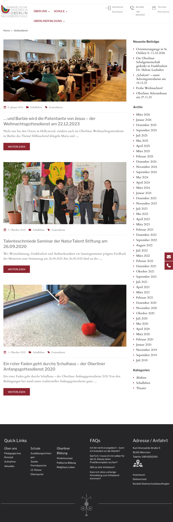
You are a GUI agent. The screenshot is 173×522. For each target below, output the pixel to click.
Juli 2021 (141, 282)
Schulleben (36, 107)
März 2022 (143, 256)
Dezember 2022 (146, 235)
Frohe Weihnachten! (149, 88)
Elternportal (163, 11)
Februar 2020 (144, 339)
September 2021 (146, 277)
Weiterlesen (16, 146)
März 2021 (143, 292)
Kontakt (140, 7)
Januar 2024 (143, 193)
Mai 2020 (142, 324)
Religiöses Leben (66, 467)
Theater (141, 388)
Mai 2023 (142, 214)
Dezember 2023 (146, 198)
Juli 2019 (141, 360)
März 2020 (143, 334)
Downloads (117, 11)
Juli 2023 (141, 209)
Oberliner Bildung (48, 21)
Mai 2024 (142, 177)
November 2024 (146, 167)
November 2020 (146, 308)
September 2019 (146, 355)
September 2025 (146, 130)
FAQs (95, 440)
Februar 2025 (144, 156)
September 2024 (146, 172)
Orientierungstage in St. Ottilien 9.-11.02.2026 (151, 51)
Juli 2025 (141, 135)
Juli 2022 (141, 250)
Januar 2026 (143, 120)
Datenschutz (140, 479)
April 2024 (143, 182)
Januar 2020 (143, 345)
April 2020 (143, 329)
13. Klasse (36, 469)
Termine (162, 7)
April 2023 (143, 219)
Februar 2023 (144, 230)
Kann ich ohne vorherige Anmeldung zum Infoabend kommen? (104, 475)
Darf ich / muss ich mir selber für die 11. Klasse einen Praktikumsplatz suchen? (107, 459)
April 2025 (143, 146)
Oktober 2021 (145, 271)
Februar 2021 (144, 297)
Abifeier (141, 378)
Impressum (139, 474)
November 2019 (146, 350)
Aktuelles (9, 466)
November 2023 (146, 203)
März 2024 (143, 188)
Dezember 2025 (146, 125)
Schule (59, 11)
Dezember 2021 (146, 266)
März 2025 (143, 151)
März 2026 (143, 114)
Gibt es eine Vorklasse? (102, 467)
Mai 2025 (142, 141)
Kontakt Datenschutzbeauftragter (151, 483)
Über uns (40, 11)
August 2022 (144, 245)
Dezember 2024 (146, 162)
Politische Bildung (66, 462)
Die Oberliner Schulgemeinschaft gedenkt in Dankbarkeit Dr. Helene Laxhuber (151, 64)
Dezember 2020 (146, 303)
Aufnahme (117, 7)
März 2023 (143, 224)
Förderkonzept (64, 458)
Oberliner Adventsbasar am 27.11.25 (151, 95)
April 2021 (143, 287)
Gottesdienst (56, 107)
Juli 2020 (141, 318)
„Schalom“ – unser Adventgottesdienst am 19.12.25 (151, 79)
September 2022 (146, 240)
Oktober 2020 (145, 313)
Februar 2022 (144, 261)
